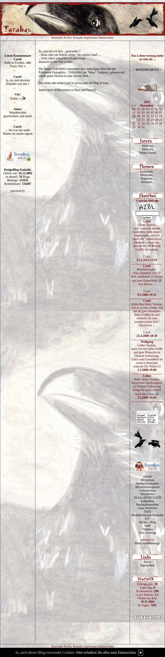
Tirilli (147, 511)
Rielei (147, 562)
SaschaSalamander (147, 483)
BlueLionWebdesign (17, 194)
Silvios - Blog (147, 522)
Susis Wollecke (147, 508)
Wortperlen (147, 494)
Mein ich (147, 149)
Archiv (68, 37)
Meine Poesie (147, 152)
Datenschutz (105, 37)
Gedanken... (147, 171)
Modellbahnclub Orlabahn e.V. (147, 517)
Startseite (57, 37)
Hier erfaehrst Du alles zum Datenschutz (106, 652)
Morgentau (147, 480)
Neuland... (147, 182)
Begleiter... (147, 178)
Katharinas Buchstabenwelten (147, 502)
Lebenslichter (147, 490)
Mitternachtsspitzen (147, 487)
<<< (133, 105)
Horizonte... (147, 175)
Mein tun (147, 145)
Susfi (147, 525)
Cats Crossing (147, 532)
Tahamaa (147, 529)
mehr (19, 69)
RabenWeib (147, 565)
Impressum (90, 37)
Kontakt (78, 37)
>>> (160, 105)
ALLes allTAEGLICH (147, 497)
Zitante (147, 476)
